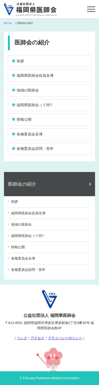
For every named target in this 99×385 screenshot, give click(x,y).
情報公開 (18, 247)
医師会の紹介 (22, 184)
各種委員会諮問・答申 (28, 270)
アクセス (37, 338)
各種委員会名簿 (23, 258)
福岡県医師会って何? (27, 236)
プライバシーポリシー (65, 338)
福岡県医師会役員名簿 (28, 213)
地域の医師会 (21, 224)
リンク (22, 338)
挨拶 (14, 202)
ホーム (8, 23)
